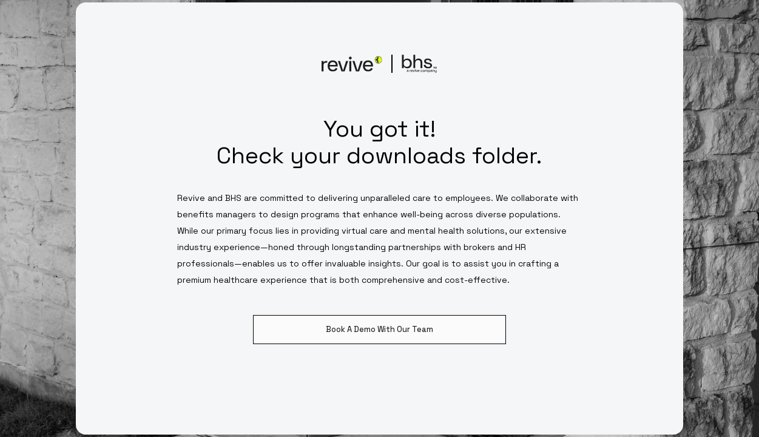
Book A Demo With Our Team (379, 329)
